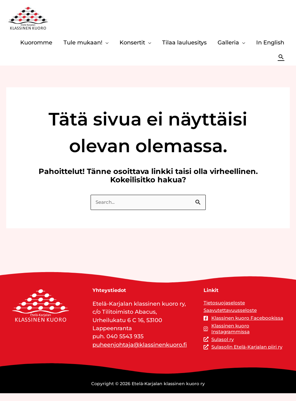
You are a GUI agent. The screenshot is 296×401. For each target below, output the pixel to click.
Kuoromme (36, 42)
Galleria (228, 42)
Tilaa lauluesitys (184, 42)
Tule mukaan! (82, 42)
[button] (281, 56)
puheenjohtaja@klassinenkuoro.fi (139, 345)
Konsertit (132, 42)
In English (270, 42)
